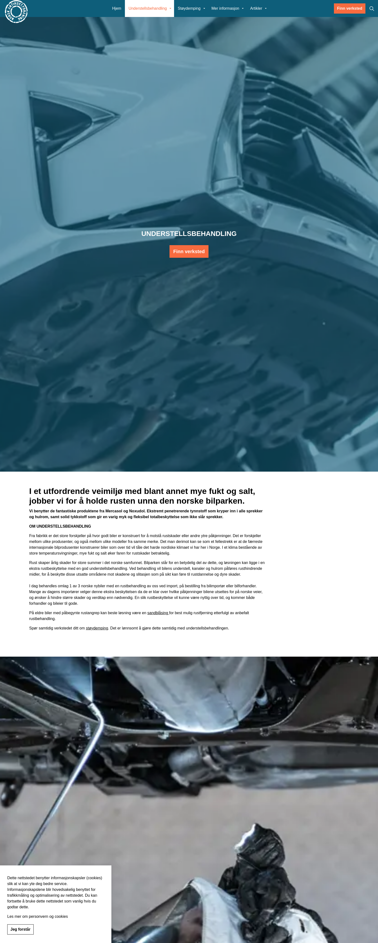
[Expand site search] (371, 8)
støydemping (97, 628)
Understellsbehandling (148, 8)
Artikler (256, 8)
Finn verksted (349, 8)
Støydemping (189, 8)
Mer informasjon (225, 8)
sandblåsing (158, 613)
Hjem (116, 8)
